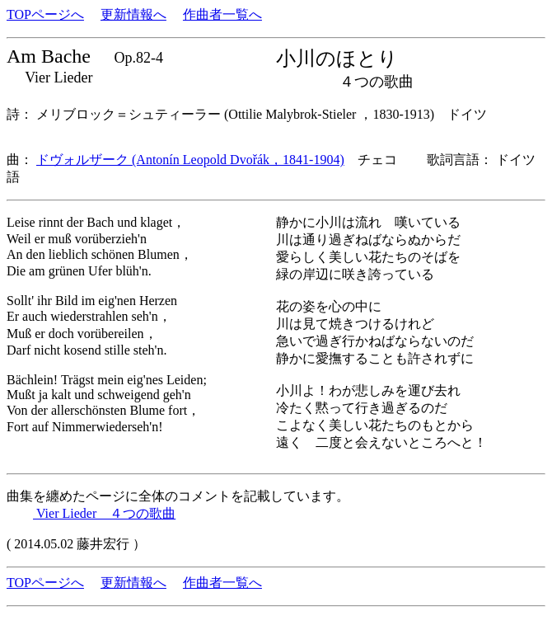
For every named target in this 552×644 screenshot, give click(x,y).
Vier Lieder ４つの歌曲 (104, 513)
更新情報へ (133, 14)
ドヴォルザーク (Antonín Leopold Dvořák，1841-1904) (190, 160)
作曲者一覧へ (222, 14)
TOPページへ (45, 14)
